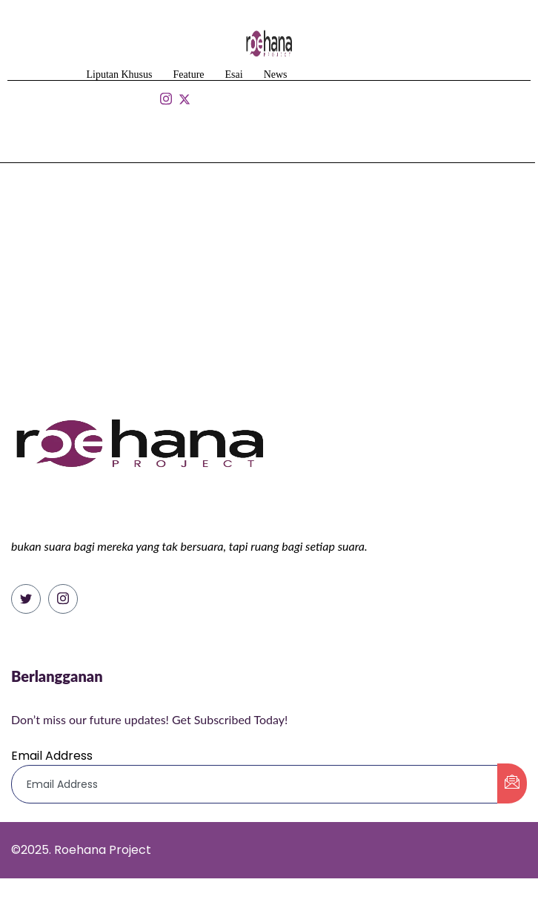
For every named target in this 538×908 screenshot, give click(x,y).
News (276, 74)
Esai (234, 74)
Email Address (52, 755)
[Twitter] (26, 599)
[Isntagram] (165, 99)
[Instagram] (63, 599)
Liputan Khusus (119, 74)
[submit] (512, 783)
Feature (189, 74)
